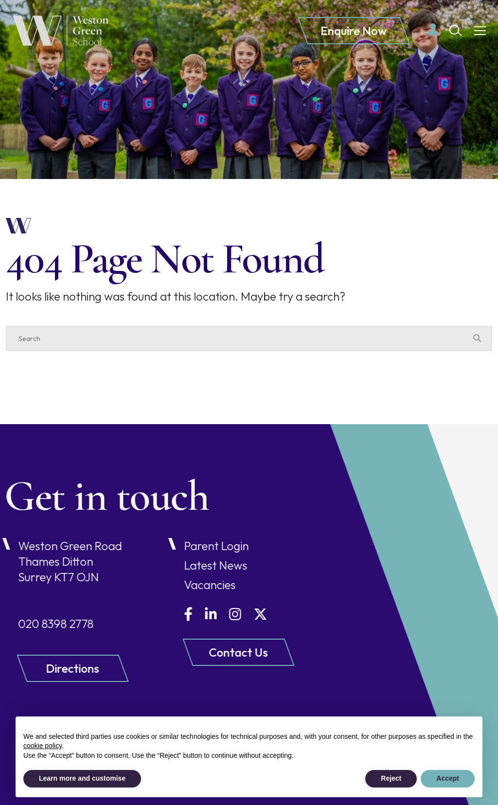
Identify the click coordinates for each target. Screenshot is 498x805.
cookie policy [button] (42, 746)
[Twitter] (237, 614)
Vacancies (187, 584)
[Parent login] (433, 29)
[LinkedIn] (188, 614)
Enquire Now (353, 31)
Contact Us (215, 652)
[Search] (239, 338)
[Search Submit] (455, 30)
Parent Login (193, 545)
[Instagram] (212, 614)
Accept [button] (447, 778)
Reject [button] (391, 778)
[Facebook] (165, 614)
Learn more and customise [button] (82, 778)
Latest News (192, 565)
